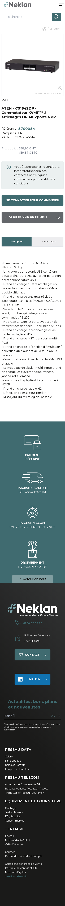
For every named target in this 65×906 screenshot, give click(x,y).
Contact (10, 852)
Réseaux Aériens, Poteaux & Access (26, 788)
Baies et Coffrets (15, 764)
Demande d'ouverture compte (23, 856)
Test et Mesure (14, 812)
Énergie (10, 836)
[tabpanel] (32, 331)
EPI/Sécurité (12, 816)
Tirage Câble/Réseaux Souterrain (24, 792)
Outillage (10, 808)
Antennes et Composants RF (22, 784)
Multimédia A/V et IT (17, 840)
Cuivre (9, 756)
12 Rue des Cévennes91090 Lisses (37, 638)
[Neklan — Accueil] (17, 4)
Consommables (14, 820)
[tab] (17, 241)
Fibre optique (13, 760)
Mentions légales (15, 872)
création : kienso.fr (16, 876)
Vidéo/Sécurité (14, 844)
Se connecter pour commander (32, 200)
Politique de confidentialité (21, 868)
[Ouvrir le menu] (61, 6)
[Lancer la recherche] (56, 17)
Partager (51, 29)
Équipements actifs (17, 769)
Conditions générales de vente (23, 863)
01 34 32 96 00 (32, 623)
